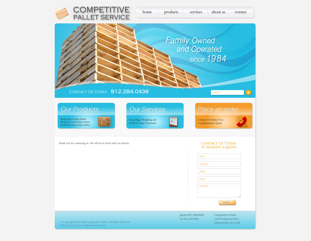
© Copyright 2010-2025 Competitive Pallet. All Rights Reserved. (96, 222)
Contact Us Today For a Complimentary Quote (211, 121)
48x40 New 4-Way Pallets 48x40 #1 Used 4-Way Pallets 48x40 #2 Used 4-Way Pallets (75, 122)
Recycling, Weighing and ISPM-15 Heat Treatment (142, 121)
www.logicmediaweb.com (92, 225)
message (219, 191)
